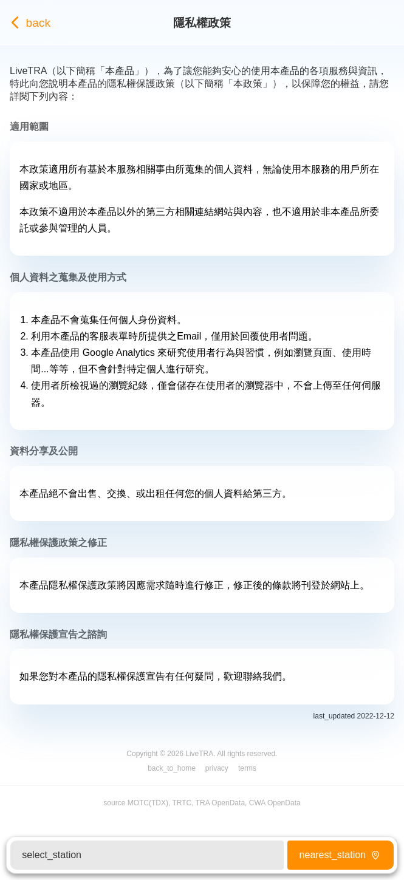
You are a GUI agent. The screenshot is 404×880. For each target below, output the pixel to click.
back (27, 23)
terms (247, 768)
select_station (51, 855)
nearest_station (341, 855)
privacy (216, 768)
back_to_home (172, 768)
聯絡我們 (262, 676)
